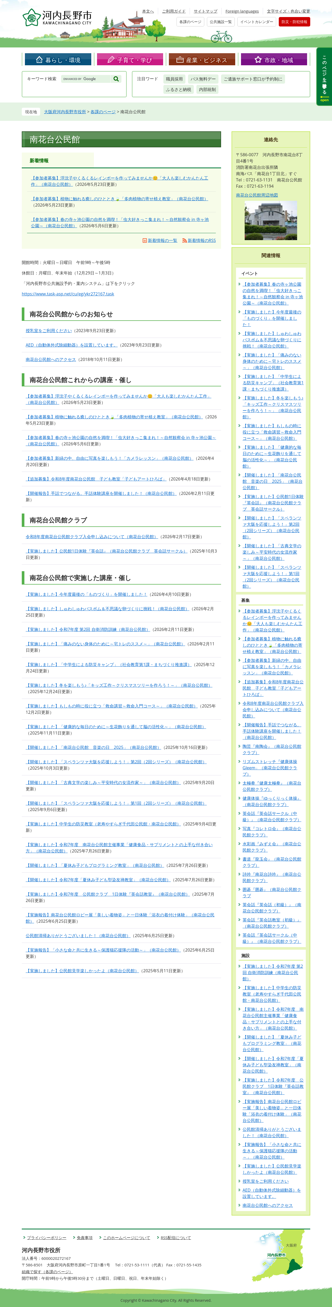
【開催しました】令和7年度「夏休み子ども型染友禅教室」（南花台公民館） (98, 880)
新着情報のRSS (202, 240)
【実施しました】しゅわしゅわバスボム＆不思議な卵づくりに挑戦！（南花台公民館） (107, 609)
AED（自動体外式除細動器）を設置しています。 (72, 345)
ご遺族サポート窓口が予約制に (253, 79)
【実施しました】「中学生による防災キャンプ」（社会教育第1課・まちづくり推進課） (109, 664)
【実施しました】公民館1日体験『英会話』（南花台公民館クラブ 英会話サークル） (107, 551)
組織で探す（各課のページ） (47, 1271)
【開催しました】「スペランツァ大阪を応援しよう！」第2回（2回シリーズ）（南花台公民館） (116, 762)
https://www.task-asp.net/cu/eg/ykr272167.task (68, 294)
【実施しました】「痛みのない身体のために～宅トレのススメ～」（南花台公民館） (105, 644)
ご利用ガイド (174, 11)
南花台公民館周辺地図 (257, 195)
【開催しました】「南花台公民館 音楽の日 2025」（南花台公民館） (93, 747)
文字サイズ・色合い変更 (288, 11)
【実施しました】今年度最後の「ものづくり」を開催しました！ (86, 594)
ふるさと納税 (178, 89)
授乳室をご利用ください (49, 330)
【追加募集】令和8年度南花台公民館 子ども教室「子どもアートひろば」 (96, 479)
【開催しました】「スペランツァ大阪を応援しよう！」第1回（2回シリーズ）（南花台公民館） (116, 803)
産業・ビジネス (207, 60)
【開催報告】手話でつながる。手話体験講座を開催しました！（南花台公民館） (101, 493)
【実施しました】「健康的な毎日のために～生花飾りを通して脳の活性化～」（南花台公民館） (116, 727)
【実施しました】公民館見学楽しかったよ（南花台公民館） (82, 971)
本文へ (148, 11)
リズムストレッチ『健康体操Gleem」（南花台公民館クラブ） (270, 768)
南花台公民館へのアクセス (51, 359)
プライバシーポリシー (46, 1237)
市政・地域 (278, 60)
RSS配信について (176, 1237)
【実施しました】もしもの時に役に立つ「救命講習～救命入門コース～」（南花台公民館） (112, 706)
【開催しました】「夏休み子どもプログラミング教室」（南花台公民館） (95, 865)
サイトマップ (205, 11)
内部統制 (207, 89)
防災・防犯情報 (294, 21)
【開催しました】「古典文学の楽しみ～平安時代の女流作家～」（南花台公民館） (103, 782)
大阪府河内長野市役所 (65, 112)
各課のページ (190, 21)
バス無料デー (203, 79)
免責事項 (85, 1237)
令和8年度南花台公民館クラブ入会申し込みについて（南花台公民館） (92, 536)
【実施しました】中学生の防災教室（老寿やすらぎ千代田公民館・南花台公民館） (103, 824)
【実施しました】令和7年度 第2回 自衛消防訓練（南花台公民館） (88, 629)
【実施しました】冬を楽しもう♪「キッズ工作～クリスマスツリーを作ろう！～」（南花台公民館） (119, 685)
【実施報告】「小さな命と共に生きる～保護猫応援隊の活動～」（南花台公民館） (103, 950)
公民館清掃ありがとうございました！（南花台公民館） (78, 935)
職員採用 (174, 79)
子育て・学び (134, 60)
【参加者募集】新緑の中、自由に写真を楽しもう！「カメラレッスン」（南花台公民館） (110, 458)
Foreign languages (242, 11)
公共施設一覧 (221, 21)
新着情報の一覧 (162, 240)
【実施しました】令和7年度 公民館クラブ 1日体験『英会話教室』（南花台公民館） (108, 894)
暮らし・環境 (63, 60)
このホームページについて (126, 1237)
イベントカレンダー (256, 21)
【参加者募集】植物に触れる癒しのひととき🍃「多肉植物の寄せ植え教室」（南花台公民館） (119, 199)
